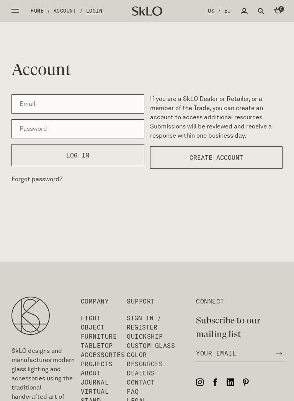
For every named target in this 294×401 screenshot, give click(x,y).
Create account (216, 157)
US (211, 11)
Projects (97, 364)
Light (91, 318)
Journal (95, 382)
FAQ (133, 391)
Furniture (99, 336)
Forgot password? (36, 179)
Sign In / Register (144, 322)
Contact (141, 382)
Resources (145, 364)
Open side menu (15, 11)
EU (227, 11)
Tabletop (97, 345)
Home (37, 11)
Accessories (103, 355)
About (91, 373)
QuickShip (145, 336)
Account (65, 11)
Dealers (141, 373)
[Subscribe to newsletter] (277, 353)
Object (93, 327)
